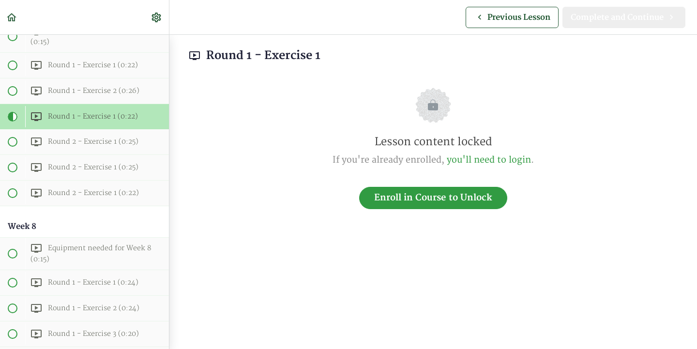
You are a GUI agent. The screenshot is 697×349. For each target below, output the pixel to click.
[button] (12, 17)
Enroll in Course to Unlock (433, 197)
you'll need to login (489, 160)
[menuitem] (157, 17)
